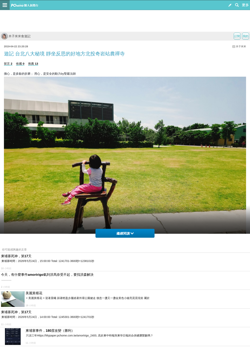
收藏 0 (20, 63)
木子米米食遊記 (16, 36)
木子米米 (241, 46)
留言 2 (8, 63)
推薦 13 (33, 63)
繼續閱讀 (125, 233)
